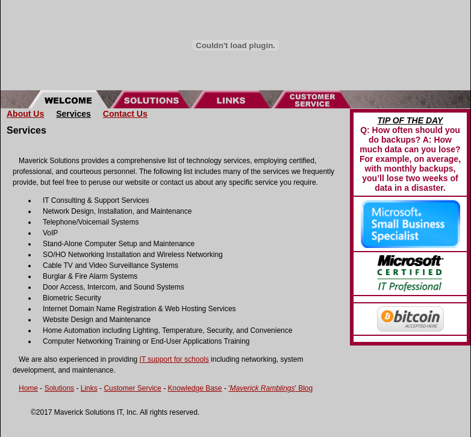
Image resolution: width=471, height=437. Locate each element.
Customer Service (132, 388)
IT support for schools (174, 359)
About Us (25, 114)
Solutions (59, 388)
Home (28, 388)
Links (89, 388)
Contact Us (125, 114)
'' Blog (270, 388)
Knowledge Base (194, 388)
